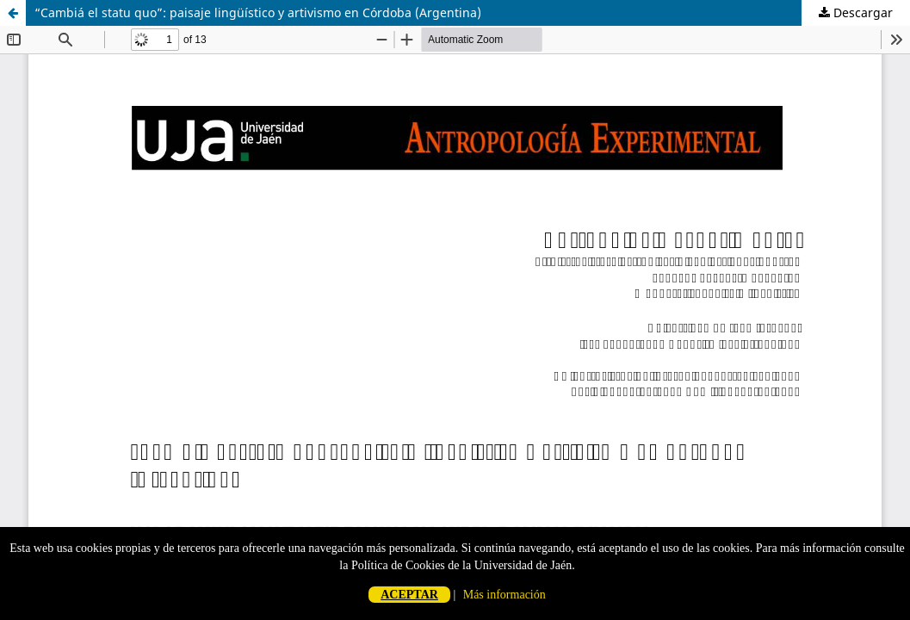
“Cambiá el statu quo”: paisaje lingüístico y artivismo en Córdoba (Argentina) (257, 12)
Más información (504, 594)
